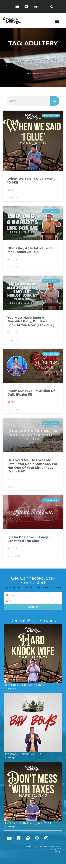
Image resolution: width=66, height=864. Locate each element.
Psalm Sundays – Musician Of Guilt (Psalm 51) (31, 392)
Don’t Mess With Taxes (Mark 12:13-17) (29, 823)
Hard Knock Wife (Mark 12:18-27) (25, 684)
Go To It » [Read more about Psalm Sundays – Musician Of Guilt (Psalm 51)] (12, 402)
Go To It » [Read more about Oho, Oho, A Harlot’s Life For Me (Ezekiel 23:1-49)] (12, 259)
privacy (57, 852)
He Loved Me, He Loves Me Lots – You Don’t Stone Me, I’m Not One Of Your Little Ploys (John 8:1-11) (32, 465)
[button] (51, 6)
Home (28, 73)
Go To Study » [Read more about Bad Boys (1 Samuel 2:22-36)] (10, 757)
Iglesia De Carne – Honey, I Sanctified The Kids (29, 539)
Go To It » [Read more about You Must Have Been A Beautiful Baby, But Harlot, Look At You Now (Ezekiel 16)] (12, 332)
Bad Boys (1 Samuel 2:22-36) (22, 754)
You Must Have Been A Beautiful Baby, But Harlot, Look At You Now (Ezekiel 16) (30, 321)
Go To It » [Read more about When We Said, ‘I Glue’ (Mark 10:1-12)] (12, 190)
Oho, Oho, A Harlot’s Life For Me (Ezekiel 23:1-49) (30, 250)
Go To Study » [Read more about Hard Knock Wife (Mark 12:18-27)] (10, 688)
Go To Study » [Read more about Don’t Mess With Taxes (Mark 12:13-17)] (10, 826)
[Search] (54, 101)
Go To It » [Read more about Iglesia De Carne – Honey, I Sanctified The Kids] (12, 548)
